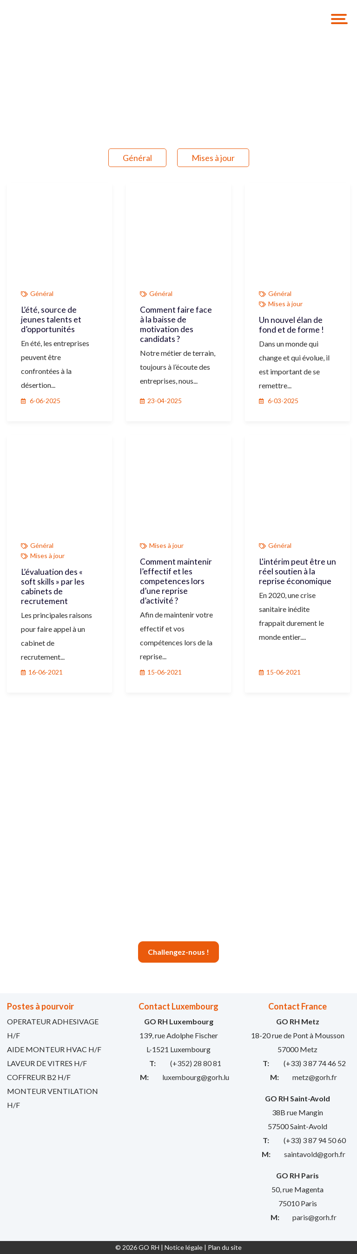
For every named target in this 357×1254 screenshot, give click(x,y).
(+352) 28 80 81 (195, 1063)
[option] (178, 77)
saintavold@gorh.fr (314, 1154)
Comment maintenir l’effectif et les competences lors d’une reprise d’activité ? (176, 581)
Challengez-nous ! (178, 951)
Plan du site (225, 1247)
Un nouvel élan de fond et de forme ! (291, 324)
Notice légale (184, 1247)
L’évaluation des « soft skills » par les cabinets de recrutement (53, 586)
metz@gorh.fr (314, 1077)
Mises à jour (213, 158)
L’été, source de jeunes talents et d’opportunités (51, 319)
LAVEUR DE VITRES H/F (47, 1063)
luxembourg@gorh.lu (195, 1077)
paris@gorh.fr (314, 1217)
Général (137, 158)
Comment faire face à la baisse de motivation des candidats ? (176, 324)
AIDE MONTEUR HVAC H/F (54, 1049)
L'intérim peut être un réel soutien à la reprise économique (297, 571)
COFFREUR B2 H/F (39, 1077)
